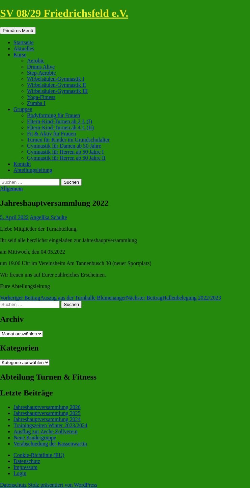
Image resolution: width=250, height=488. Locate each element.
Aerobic (36, 60)
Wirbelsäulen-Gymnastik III (57, 91)
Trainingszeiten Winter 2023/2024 (50, 425)
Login (19, 473)
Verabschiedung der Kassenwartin (50, 443)
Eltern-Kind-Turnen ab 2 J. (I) (59, 121)
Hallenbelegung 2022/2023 (173, 298)
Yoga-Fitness (41, 97)
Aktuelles (23, 48)
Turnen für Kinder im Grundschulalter (68, 140)
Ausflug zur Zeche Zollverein (45, 431)
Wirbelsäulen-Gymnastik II (56, 85)
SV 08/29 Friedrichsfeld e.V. (64, 13)
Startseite (23, 42)
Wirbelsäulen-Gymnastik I (55, 79)
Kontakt (22, 164)
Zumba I (36, 103)
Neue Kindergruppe (34, 437)
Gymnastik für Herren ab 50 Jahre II (66, 158)
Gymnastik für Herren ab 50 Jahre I (65, 152)
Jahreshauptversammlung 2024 (47, 419)
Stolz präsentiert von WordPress (62, 485)
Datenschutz (26, 461)
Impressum (25, 467)
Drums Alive (41, 67)
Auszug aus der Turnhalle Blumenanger (63, 298)
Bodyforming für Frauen (53, 115)
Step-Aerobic (41, 73)
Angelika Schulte (48, 217)
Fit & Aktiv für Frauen (51, 133)
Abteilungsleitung (32, 170)
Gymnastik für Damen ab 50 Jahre (64, 146)
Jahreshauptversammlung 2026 (47, 407)
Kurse (19, 54)
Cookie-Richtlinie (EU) (38, 455)
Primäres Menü (18, 30)
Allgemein (11, 188)
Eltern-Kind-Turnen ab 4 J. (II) (60, 127)
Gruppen (22, 109)
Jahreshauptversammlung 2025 (47, 413)
